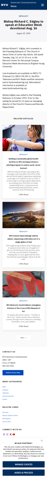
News (14, 6)
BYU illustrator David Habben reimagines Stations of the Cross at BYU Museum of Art (23, 315)
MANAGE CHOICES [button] (23, 464)
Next (23, 347)
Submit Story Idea (15, 382)
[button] (42, 440)
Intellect (23, 16)
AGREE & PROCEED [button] (23, 472)
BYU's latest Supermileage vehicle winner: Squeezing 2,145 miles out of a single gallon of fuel (23, 243)
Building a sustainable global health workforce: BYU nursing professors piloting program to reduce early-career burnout (23, 165)
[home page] (4, 5)
